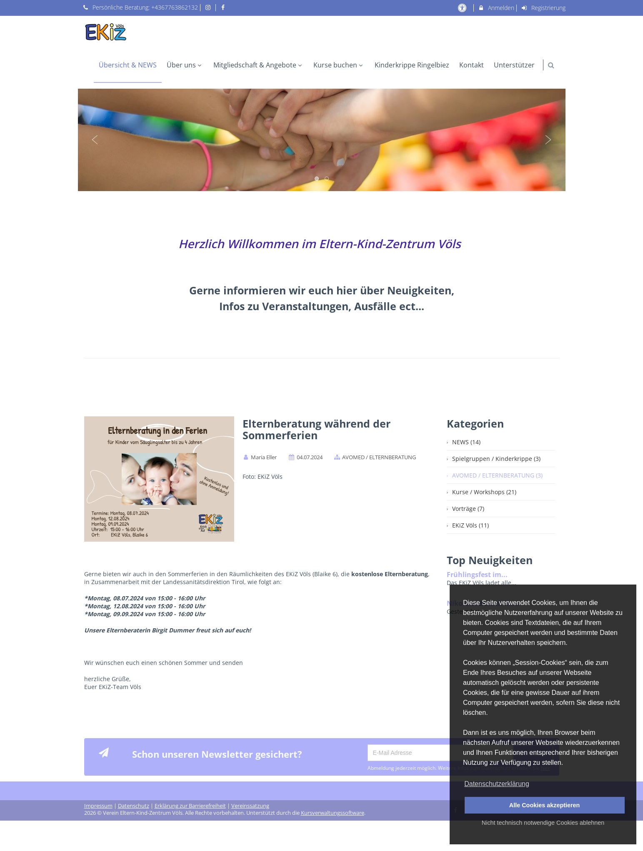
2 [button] (327, 179)
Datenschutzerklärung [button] (496, 783)
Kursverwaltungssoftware (332, 810)
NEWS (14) (466, 442)
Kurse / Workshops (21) (484, 492)
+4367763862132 (174, 7)
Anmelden (496, 8)
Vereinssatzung (250, 803)
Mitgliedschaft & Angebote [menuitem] (258, 65)
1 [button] (317, 179)
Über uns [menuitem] (185, 65)
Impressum (98, 803)
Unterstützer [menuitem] (514, 65)
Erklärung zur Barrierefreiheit (190, 803)
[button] (551, 65)
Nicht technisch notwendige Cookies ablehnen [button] (543, 822)
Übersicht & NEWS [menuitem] (128, 65)
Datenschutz (133, 803)
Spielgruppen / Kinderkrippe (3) (496, 459)
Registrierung (542, 8)
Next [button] (548, 139)
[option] (321, 140)
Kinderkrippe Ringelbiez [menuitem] (412, 65)
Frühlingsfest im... (477, 574)
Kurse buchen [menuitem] (339, 65)
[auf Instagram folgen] (208, 7)
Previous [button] (95, 139)
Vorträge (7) (468, 509)
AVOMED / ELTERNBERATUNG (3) (497, 475)
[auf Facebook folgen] (224, 7)
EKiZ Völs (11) (470, 525)
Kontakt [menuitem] (471, 65)
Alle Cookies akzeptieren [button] (544, 805)
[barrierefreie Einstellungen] (463, 8)
